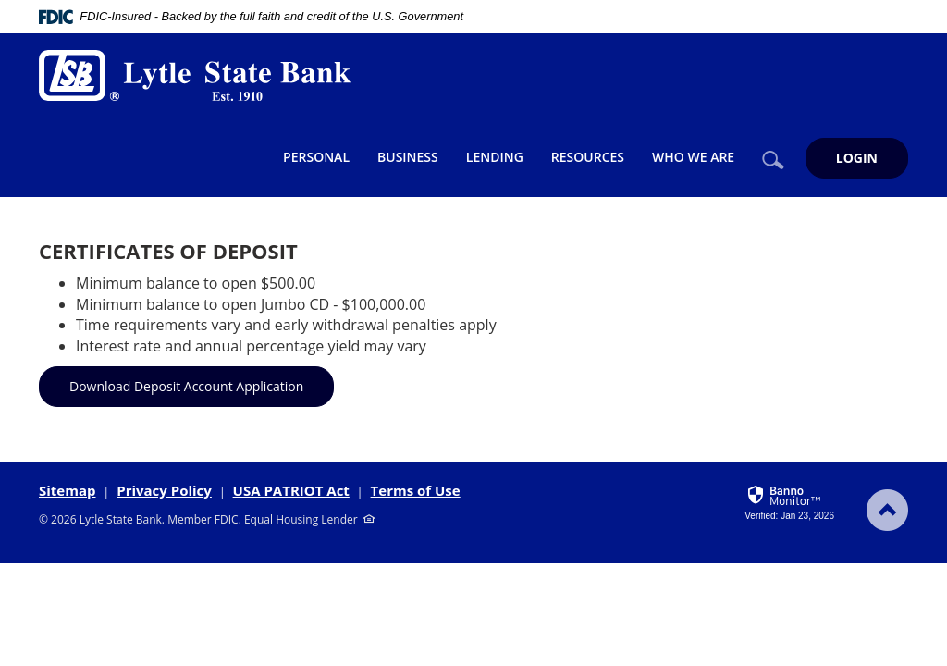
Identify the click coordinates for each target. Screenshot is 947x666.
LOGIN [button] (857, 157)
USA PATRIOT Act (291, 490)
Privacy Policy (164, 490)
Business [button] (407, 157)
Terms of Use (416, 490)
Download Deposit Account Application (186, 386)
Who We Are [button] (693, 157)
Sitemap (67, 490)
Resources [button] (587, 157)
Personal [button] (316, 157)
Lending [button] (494, 157)
